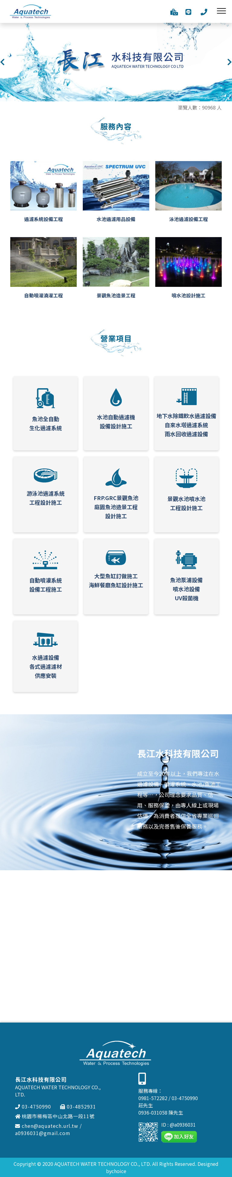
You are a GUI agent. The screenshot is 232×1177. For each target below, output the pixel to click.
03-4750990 (33, 1106)
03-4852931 (78, 1106)
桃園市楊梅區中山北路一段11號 (55, 1116)
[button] (2, 62)
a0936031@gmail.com (42, 1133)
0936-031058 (152, 1112)
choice (118, 1171)
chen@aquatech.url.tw (46, 1125)
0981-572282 (152, 1098)
